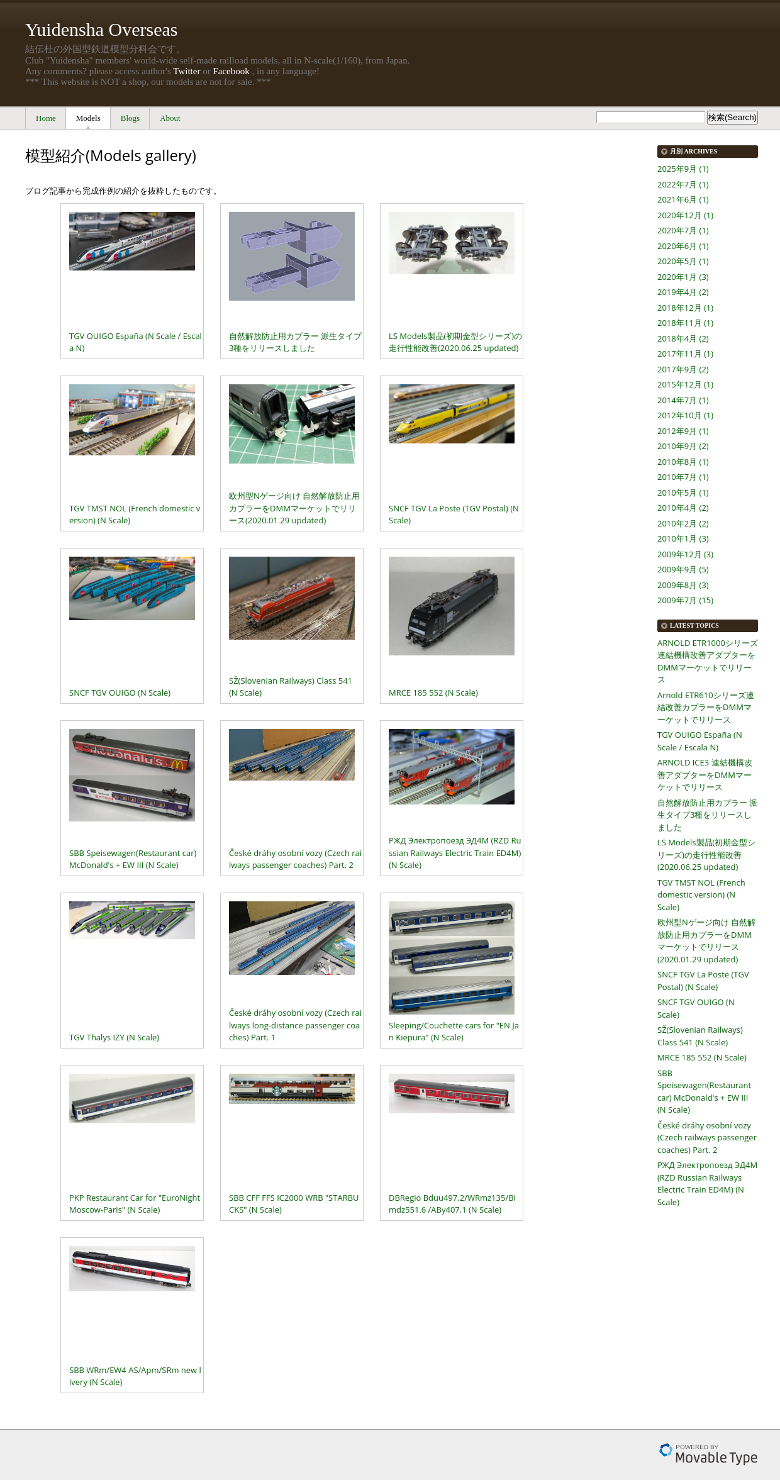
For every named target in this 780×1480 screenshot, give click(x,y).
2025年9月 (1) (683, 168)
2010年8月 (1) (683, 461)
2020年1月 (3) (683, 276)
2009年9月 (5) (683, 569)
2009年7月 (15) (685, 600)
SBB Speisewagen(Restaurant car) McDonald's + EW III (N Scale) (704, 1091)
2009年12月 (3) (685, 554)
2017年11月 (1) (685, 353)
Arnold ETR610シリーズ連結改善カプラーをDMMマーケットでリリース (705, 707)
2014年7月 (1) (683, 400)
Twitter (186, 71)
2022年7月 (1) (683, 184)
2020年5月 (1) (683, 261)
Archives (701, 151)
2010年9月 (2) (683, 446)
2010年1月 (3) (683, 538)
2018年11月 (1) (685, 322)
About (170, 118)
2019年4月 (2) (683, 292)
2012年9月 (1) (683, 431)
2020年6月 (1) (683, 246)
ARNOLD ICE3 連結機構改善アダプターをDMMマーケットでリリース (704, 775)
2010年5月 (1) (683, 492)
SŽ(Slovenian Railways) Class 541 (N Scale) (700, 1036)
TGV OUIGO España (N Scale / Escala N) (699, 741)
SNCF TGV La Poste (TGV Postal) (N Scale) (703, 981)
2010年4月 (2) (683, 507)
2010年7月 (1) (683, 476)
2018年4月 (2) (683, 338)
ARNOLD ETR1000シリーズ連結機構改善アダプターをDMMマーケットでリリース (707, 661)
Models (88, 118)
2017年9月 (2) (683, 369)
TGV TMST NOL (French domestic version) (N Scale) (701, 895)
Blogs (130, 118)
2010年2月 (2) (683, 523)
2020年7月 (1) (683, 230)
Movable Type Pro (708, 1454)
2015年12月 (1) (685, 384)
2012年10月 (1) (685, 415)
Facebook (231, 71)
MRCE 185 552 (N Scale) (702, 1057)
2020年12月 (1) (685, 215)
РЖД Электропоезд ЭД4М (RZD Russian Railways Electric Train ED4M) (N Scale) (707, 1183)
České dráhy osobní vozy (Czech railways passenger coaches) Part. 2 (707, 1137)
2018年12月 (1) (685, 307)
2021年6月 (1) (683, 199)
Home (46, 118)
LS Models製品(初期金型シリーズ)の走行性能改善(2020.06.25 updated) (706, 854)
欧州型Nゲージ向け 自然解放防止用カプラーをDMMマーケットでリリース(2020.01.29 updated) (706, 940)
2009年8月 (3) (683, 585)
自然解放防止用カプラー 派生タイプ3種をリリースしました (707, 815)
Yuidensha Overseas (101, 29)
